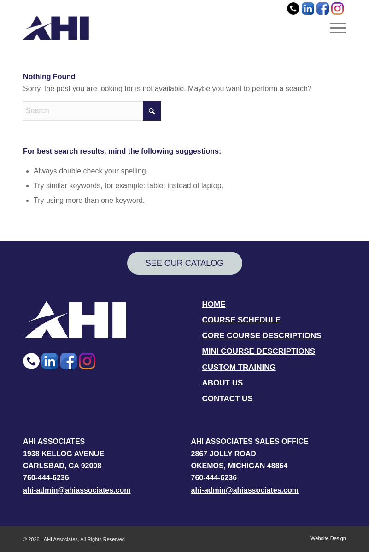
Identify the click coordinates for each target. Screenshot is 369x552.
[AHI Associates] (56, 27)
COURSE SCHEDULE (241, 320)
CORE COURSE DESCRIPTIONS (262, 335)
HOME (214, 304)
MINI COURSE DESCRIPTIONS (259, 351)
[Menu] (335, 27)
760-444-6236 (46, 478)
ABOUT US (222, 383)
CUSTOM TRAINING (239, 367)
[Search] (92, 111)
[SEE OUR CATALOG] (184, 263)
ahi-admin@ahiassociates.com (76, 490)
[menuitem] (335, 27)
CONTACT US (227, 398)
